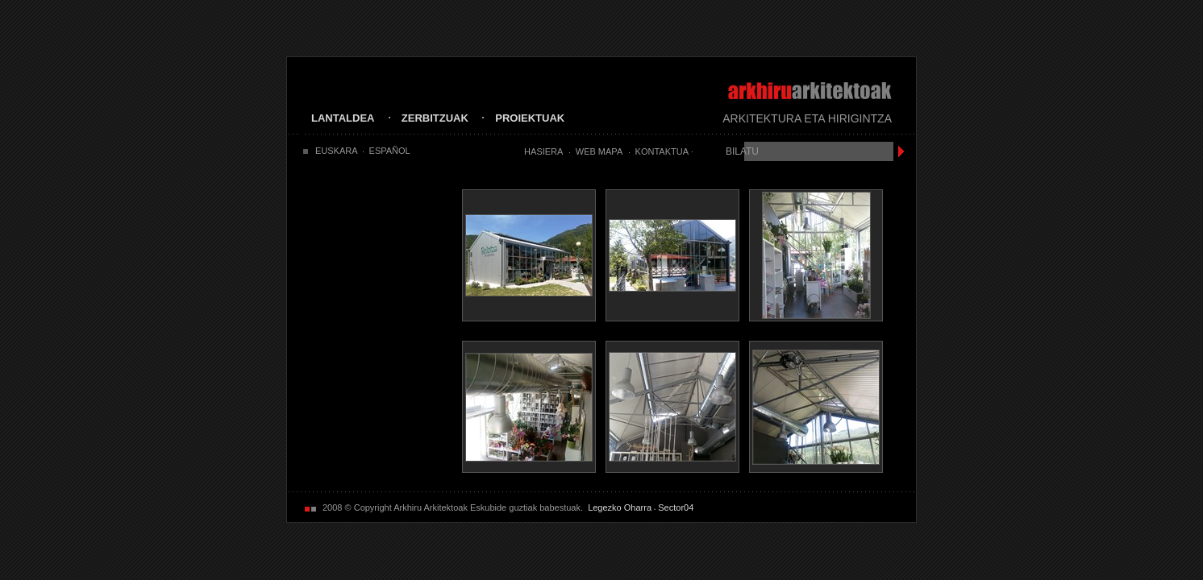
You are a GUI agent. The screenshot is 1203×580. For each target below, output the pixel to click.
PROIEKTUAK (529, 118)
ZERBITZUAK (435, 118)
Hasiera (543, 151)
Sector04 (675, 507)
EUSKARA (336, 150)
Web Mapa (599, 151)
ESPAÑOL (389, 150)
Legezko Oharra (619, 507)
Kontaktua (662, 151)
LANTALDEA (342, 118)
